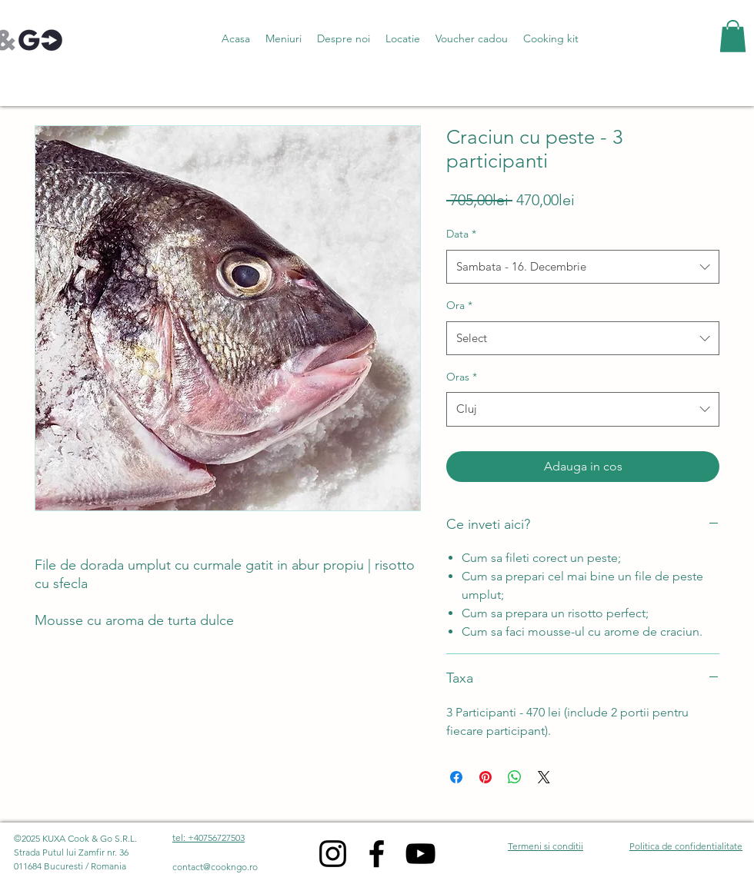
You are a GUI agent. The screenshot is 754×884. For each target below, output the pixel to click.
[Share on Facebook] (456, 777)
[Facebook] (377, 854)
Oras (461, 377)
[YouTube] (420, 854)
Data (461, 234)
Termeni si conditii (545, 846)
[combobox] (582, 267)
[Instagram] (333, 854)
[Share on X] (544, 777)
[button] (283, 38)
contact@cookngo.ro (215, 866)
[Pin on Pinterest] (485, 777)
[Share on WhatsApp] (514, 777)
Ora (459, 305)
